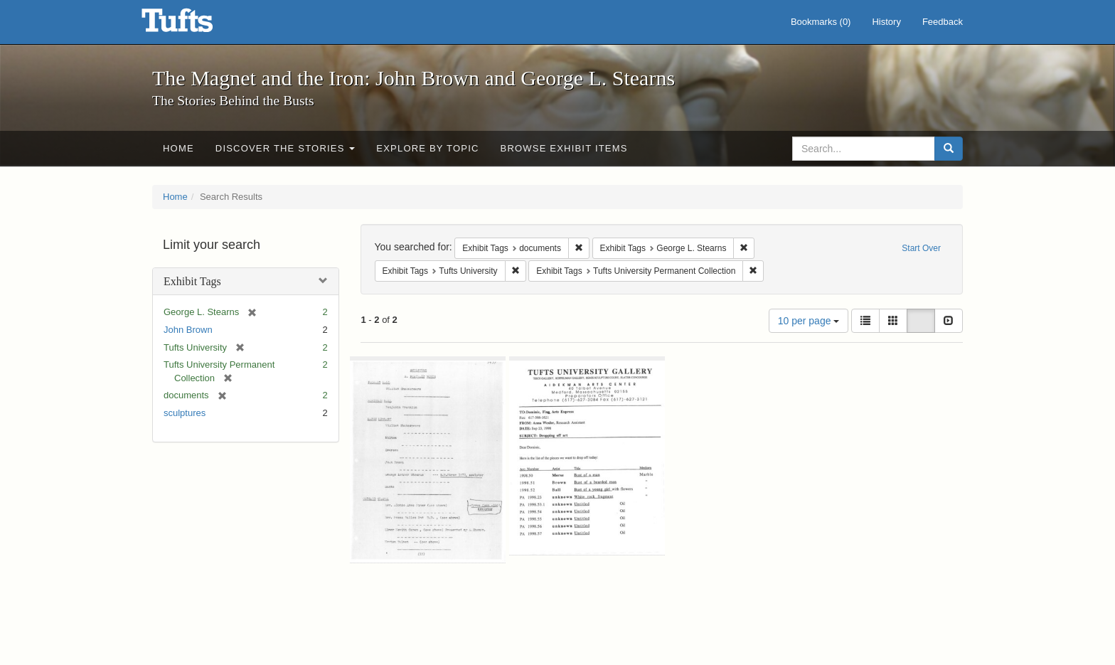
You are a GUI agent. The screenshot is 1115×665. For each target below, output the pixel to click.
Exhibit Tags (192, 281)
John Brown (188, 329)
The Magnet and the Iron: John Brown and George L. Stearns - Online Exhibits (195, 25)
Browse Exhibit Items (564, 148)
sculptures (185, 413)
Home (178, 148)
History (886, 21)
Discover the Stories (285, 148)
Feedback (942, 21)
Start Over (921, 248)
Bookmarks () (821, 21)
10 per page (809, 320)
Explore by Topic (427, 148)
